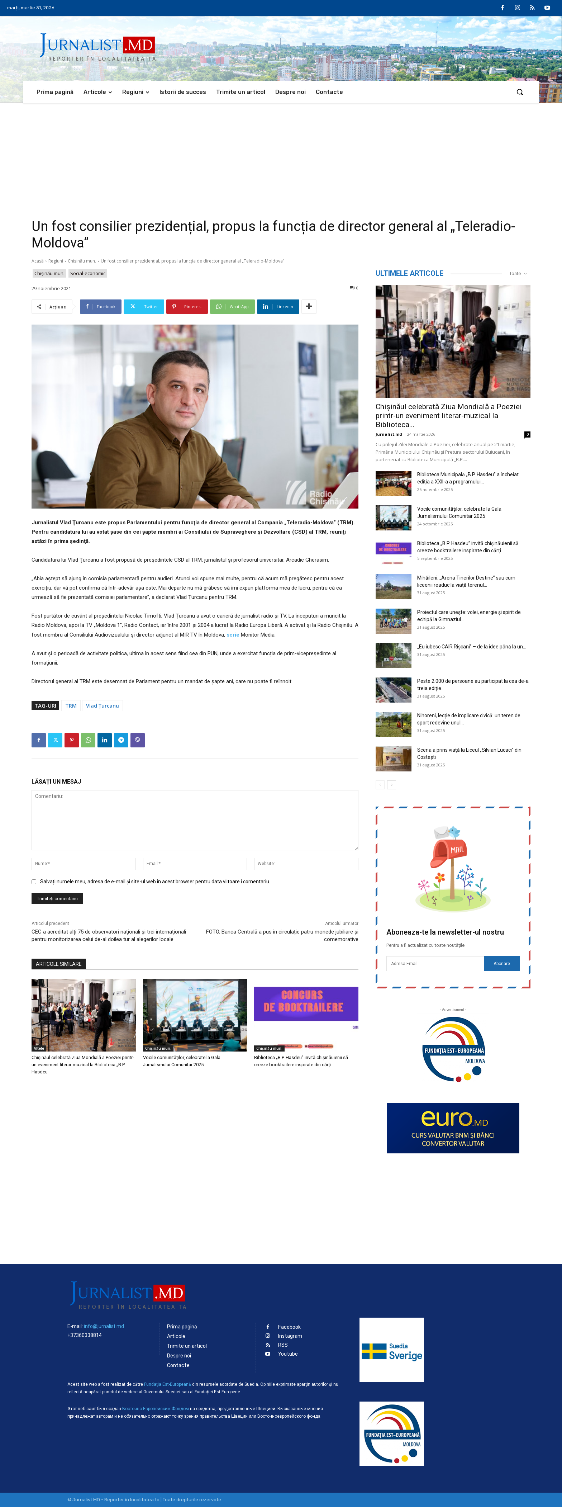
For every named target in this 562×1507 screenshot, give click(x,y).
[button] (519, 92)
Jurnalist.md (389, 434)
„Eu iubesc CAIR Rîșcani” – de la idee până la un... (471, 646)
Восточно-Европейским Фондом (155, 1408)
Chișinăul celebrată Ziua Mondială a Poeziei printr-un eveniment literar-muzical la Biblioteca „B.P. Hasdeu (83, 1064)
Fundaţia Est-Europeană (167, 1384)
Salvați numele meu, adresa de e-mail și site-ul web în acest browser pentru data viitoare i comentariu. (155, 881)
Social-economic (87, 273)
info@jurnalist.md (104, 1326)
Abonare (502, 963)
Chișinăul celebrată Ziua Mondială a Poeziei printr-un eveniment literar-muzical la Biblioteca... (449, 415)
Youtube (288, 1354)
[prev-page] (380, 784)
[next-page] (391, 784)
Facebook (289, 1327)
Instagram (290, 1336)
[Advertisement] (281, 157)
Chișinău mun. (82, 261)
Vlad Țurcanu (102, 705)
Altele (39, 1048)
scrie (233, 635)
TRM (71, 705)
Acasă (38, 261)
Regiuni (55, 261)
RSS (283, 1345)
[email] (435, 963)
